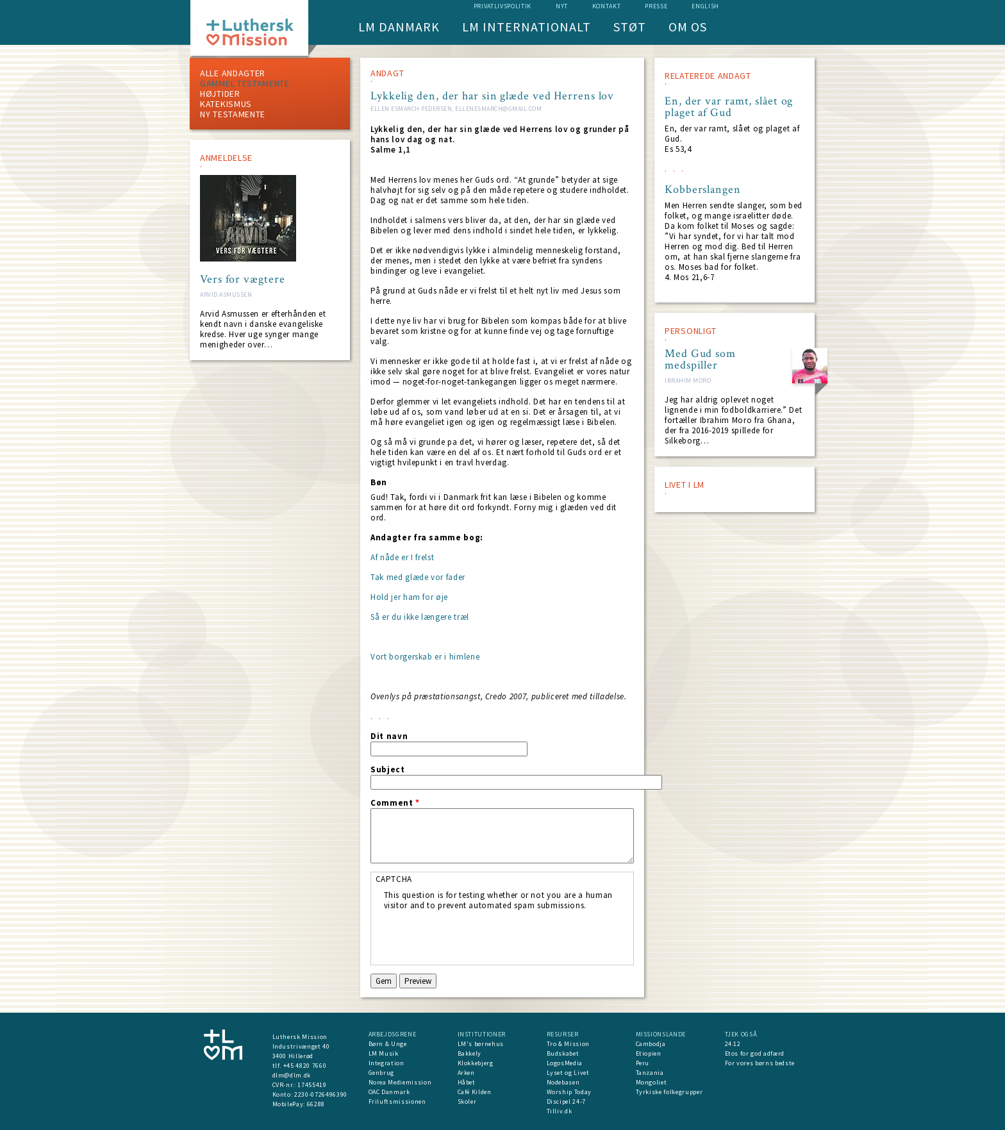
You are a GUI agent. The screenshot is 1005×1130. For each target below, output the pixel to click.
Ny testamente (232, 114)
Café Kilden (475, 1092)
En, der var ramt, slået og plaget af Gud (729, 107)
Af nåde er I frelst (402, 557)
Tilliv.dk (559, 1111)
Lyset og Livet (568, 1072)
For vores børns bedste (760, 1063)
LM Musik (384, 1053)
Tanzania (650, 1072)
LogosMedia (565, 1063)
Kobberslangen (703, 189)
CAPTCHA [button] (394, 879)
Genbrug (382, 1072)
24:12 (733, 1044)
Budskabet (563, 1053)
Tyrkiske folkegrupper (669, 1092)
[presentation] (481, 936)
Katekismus (226, 104)
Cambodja (651, 1044)
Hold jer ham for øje (409, 597)
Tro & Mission (568, 1044)
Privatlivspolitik (502, 6)
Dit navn (389, 736)
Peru (643, 1063)
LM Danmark (399, 27)
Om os (688, 27)
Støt (629, 27)
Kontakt (606, 6)
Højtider (220, 93)
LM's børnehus (481, 1044)
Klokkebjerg (476, 1063)
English (705, 6)
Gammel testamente (245, 83)
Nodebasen (563, 1082)
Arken (466, 1072)
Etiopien (648, 1053)
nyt (562, 6)
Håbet (467, 1082)
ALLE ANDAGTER (232, 73)
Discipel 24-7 (566, 1101)
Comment (395, 803)
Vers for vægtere (242, 279)
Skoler (467, 1101)
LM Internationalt (526, 27)
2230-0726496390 (320, 1094)
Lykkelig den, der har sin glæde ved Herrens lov (492, 95)
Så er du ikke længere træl (419, 616)
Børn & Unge (388, 1044)
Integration (386, 1063)
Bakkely (470, 1053)
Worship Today (569, 1092)
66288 (316, 1104)
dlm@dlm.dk (291, 1075)
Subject (387, 770)
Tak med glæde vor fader (417, 577)
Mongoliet (651, 1082)
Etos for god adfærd (755, 1053)
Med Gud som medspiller (700, 359)
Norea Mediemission (400, 1082)
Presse (656, 6)
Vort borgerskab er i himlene (424, 656)
